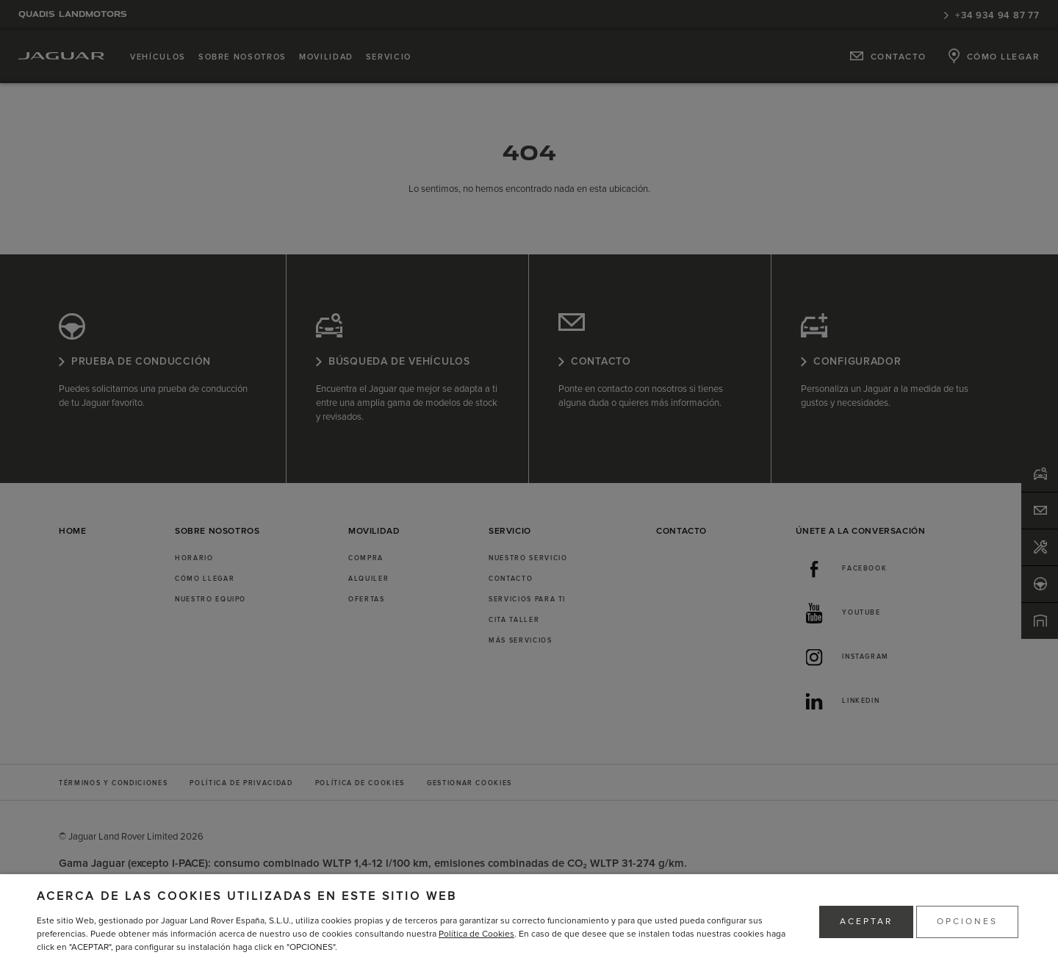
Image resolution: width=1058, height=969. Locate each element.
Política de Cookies (476, 934)
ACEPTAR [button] (866, 921)
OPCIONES (967, 921)
